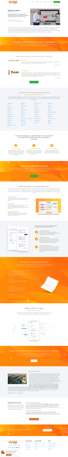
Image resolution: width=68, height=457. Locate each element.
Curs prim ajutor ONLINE (52, 444)
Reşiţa (23, 112)
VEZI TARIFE (34, 360)
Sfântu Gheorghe (52, 112)
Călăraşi (37, 112)
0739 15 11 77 (57, 5)
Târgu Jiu (51, 114)
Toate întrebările (34, 419)
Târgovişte (11, 114)
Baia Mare (11, 118)
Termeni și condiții (28, 443)
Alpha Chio (24, 60)
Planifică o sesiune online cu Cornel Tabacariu (40, 444)
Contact (36, 448)
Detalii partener (57, 65)
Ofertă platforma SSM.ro (51, 446)
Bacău (50, 107)
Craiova (50, 105)
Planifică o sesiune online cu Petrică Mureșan (40, 446)
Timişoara (51, 103)
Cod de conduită (28, 447)
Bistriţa (23, 110)
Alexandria (24, 123)
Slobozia (37, 116)
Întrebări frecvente (51, 448)
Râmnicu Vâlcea (12, 125)
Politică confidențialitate (28, 445)
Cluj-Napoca (38, 103)
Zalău (50, 120)
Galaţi (23, 114)
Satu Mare (38, 120)
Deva (23, 116)
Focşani (23, 125)
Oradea (10, 110)
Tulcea (37, 123)
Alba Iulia (11, 107)
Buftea (50, 116)
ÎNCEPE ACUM (34, 175)
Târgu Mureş (38, 118)
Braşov (23, 103)
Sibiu (37, 105)
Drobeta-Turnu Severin (27, 118)
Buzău (10, 112)
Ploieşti (23, 120)
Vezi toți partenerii (34, 82)
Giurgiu (37, 114)
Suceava (10, 123)
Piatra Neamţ (52, 118)
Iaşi (9, 105)
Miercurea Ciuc (12, 116)
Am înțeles (9, 455)
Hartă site (49, 450)
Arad (23, 107)
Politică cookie (28, 449)
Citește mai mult (14, 455)
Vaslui (50, 123)
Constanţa (24, 105)
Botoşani (37, 110)
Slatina (10, 120)
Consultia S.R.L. (25, 71)
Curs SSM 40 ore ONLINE (52, 443)
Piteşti (37, 107)
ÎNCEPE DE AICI (47, 430)
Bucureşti (11, 103)
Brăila (50, 110)
